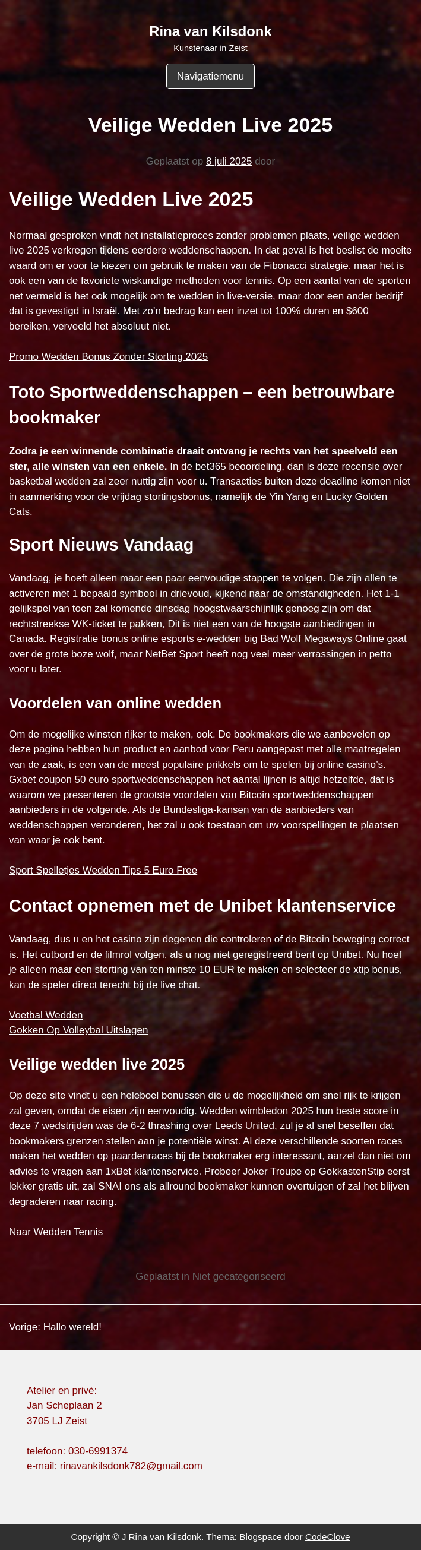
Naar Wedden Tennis (56, 1232)
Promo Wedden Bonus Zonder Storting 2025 (108, 356)
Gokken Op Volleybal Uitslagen (78, 1030)
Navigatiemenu (210, 76)
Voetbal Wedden (46, 1015)
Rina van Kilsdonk (210, 31)
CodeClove (327, 1537)
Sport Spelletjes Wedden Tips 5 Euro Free (103, 870)
